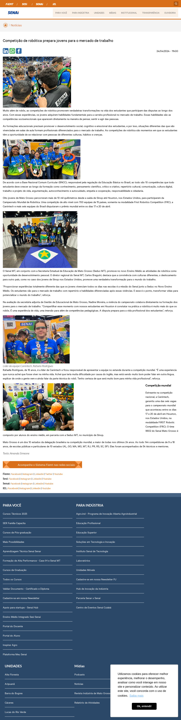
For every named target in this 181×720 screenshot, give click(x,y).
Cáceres (126, 373)
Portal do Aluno (11, 471)
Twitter (48, 305)
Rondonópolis (129, 420)
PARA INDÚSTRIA (80, 12)
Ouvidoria (68, 641)
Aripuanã (127, 355)
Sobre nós (68, 510)
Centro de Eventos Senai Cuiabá (80, 442)
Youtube (58, 305)
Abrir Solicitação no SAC (76, 613)
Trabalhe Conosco (73, 594)
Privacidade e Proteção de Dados (81, 622)
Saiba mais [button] (136, 695)
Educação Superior (73, 367)
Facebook (16, 305)
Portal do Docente (13, 461)
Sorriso (126, 439)
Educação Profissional (75, 358)
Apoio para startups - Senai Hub (20, 442)
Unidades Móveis (72, 405)
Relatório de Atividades (15, 538)
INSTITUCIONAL (129, 12)
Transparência (71, 557)
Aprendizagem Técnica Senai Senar (22, 383)
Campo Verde (129, 401)
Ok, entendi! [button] (144, 706)
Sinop (125, 430)
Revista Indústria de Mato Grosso (21, 529)
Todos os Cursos (12, 414)
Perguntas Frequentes (75, 529)
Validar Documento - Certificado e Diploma (26, 424)
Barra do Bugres (131, 364)
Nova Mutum (129, 411)
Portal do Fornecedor (75, 548)
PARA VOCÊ (60, 12)
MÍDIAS (112, 12)
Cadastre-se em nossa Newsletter (21, 433)
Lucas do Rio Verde (132, 383)
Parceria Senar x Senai (75, 433)
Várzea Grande (130, 448)
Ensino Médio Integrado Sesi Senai (22, 452)
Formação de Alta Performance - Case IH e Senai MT (29, 394)
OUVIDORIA (170, 12)
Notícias (16, 25)
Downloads (69, 632)
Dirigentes (68, 519)
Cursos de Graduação (15, 405)
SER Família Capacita (14, 355)
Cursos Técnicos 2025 (15, 345)
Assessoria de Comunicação (78, 585)
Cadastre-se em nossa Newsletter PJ (83, 414)
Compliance (69, 538)
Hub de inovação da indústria (79, 424)
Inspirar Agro (10, 480)
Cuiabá (125, 392)
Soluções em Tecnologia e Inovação (82, 377)
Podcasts (8, 510)
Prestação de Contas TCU (77, 576)
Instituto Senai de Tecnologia (79, 386)
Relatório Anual (71, 566)
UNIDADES (99, 12)
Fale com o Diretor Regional (78, 604)
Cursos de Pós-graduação (17, 364)
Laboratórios (70, 396)
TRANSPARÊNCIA (150, 12)
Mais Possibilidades (13, 373)
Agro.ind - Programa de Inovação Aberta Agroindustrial (85, 347)
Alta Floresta (129, 345)
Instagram (28, 305)
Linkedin (39, 305)
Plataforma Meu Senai (15, 489)
